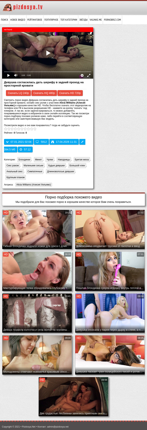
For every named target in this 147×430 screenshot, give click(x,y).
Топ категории (68, 19)
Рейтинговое (34, 19)
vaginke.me (96, 19)
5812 (41, 141)
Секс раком (13, 165)
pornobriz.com (112, 19)
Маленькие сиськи (33, 165)
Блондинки (24, 159)
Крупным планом (16, 177)
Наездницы (64, 159)
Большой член (77, 165)
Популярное (51, 19)
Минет (38, 159)
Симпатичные (35, 171)
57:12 (25, 149)
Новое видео (17, 19)
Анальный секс (15, 171)
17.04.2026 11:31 (64, 141)
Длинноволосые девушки (60, 171)
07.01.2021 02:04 (18, 141)
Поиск (4, 19)
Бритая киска (82, 159)
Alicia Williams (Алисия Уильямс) (33, 185)
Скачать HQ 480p (44, 93)
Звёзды (83, 19)
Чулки (50, 159)
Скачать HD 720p (70, 93)
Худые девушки (56, 165)
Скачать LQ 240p (18, 93)
